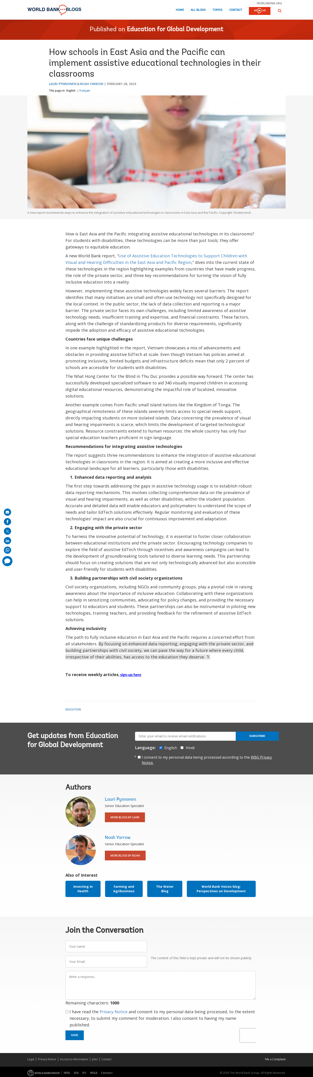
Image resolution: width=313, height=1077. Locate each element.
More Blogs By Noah (125, 855)
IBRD (67, 1073)
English (70, 90)
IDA (76, 1073)
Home (180, 10)
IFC (84, 1073)
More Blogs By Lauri (125, 817)
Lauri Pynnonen (63, 83)
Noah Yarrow (91, 83)
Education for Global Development (175, 29)
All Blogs (198, 10)
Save (74, 1035)
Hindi (190, 747)
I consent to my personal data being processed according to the (207, 760)
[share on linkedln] (7, 540)
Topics (217, 10)
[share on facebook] (7, 521)
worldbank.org (269, 3)
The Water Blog (164, 888)
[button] (280, 11)
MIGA (93, 1073)
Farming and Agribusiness (124, 888)
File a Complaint (275, 1059)
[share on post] (7, 531)
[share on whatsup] (7, 550)
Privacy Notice (114, 1011)
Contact (235, 10)
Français (84, 90)
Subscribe (257, 736)
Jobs (95, 1059)
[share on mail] (7, 512)
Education (73, 709)
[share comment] (7, 561)
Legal (30, 1059)
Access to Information (74, 1059)
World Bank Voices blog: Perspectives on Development (221, 888)
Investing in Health (83, 888)
